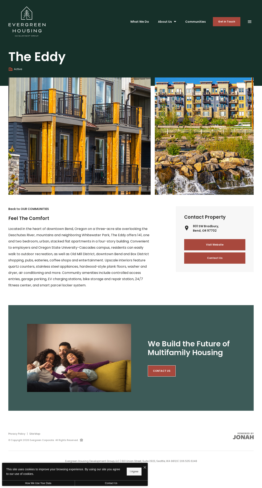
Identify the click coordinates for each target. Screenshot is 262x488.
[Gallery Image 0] (79, 136)
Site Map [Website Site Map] (34, 434)
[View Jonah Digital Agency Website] (243, 436)
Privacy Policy (16, 434)
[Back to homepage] (27, 21)
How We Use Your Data (38, 483)
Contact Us (111, 483)
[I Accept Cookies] (145, 467)
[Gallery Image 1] (204, 136)
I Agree (134, 471)
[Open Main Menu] (249, 20)
